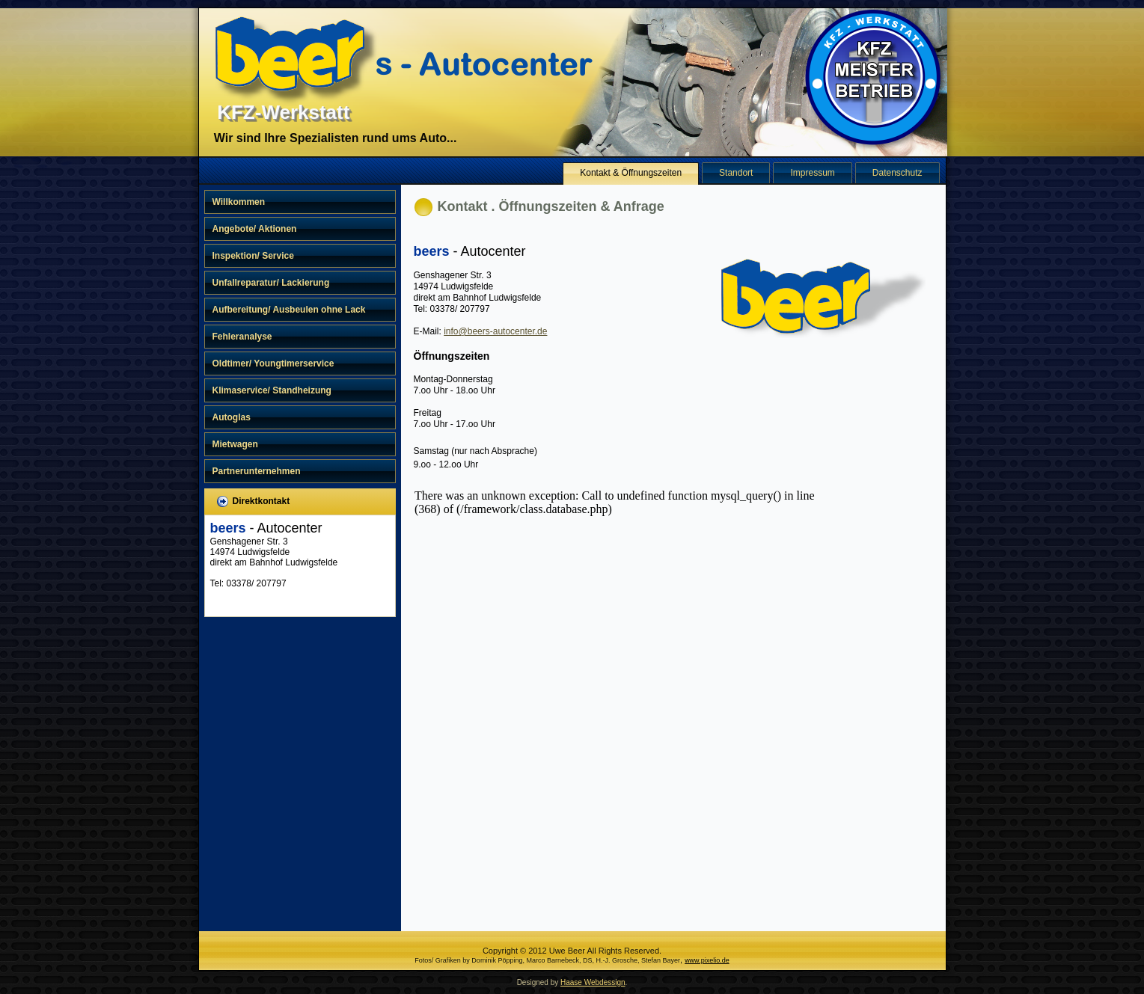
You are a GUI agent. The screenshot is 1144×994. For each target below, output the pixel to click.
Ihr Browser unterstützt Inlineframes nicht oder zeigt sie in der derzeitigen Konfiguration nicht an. (628, 700)
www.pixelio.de (707, 960)
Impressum (812, 173)
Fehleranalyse (242, 336)
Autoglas (231, 417)
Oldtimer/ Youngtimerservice (273, 363)
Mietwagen (235, 444)
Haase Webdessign (592, 982)
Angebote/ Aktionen (254, 229)
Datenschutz (897, 173)
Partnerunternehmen (256, 471)
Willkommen (239, 202)
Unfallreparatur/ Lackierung (271, 282)
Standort (736, 173)
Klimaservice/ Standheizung (271, 390)
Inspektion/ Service (253, 256)
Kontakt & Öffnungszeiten (631, 173)
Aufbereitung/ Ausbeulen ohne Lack (289, 309)
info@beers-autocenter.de (495, 331)
